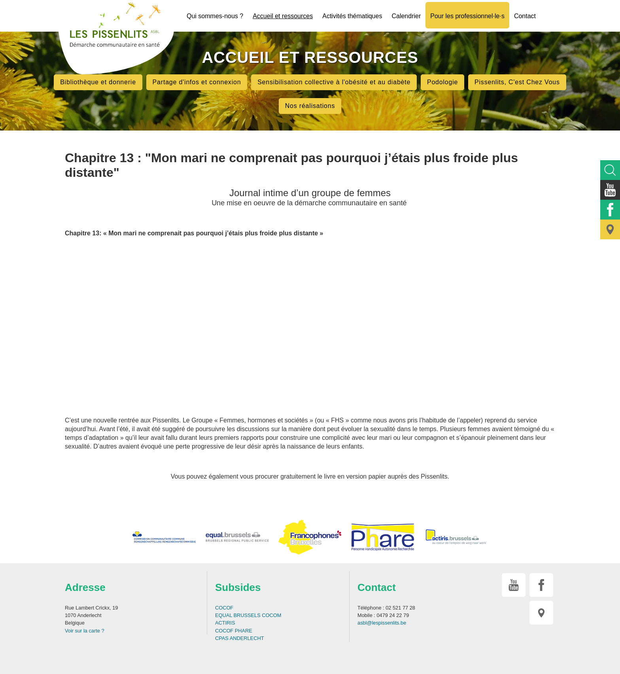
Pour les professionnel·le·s (467, 16)
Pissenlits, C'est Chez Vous (517, 82)
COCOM (271, 615)
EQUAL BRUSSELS (238, 615)
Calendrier (406, 16)
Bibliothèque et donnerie (98, 82)
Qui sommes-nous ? (215, 16)
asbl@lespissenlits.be (381, 623)
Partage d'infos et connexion (197, 82)
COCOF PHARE (233, 631)
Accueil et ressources (283, 16)
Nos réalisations (310, 105)
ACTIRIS (225, 623)
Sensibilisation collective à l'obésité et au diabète (333, 82)
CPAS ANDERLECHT (239, 638)
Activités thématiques (352, 16)
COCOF (224, 608)
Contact (525, 16)
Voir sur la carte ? (84, 631)
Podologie (442, 82)
